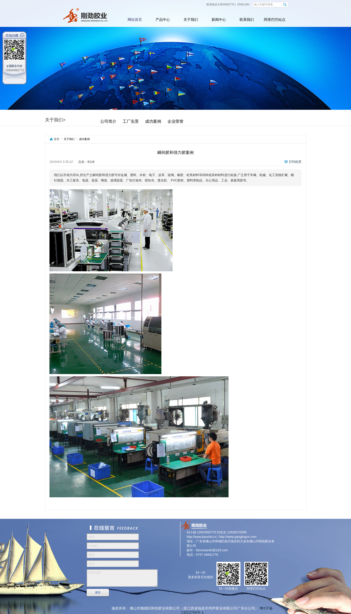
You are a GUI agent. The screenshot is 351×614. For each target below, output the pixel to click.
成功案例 (153, 121)
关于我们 (191, 20)
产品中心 (163, 20)
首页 (56, 139)
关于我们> (55, 119)
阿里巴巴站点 (274, 20)
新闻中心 (219, 20)
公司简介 (108, 121)
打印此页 (295, 162)
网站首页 (135, 20)
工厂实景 (131, 121)
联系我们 (247, 20)
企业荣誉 (175, 121)
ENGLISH (243, 4)
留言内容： (122, 578)
